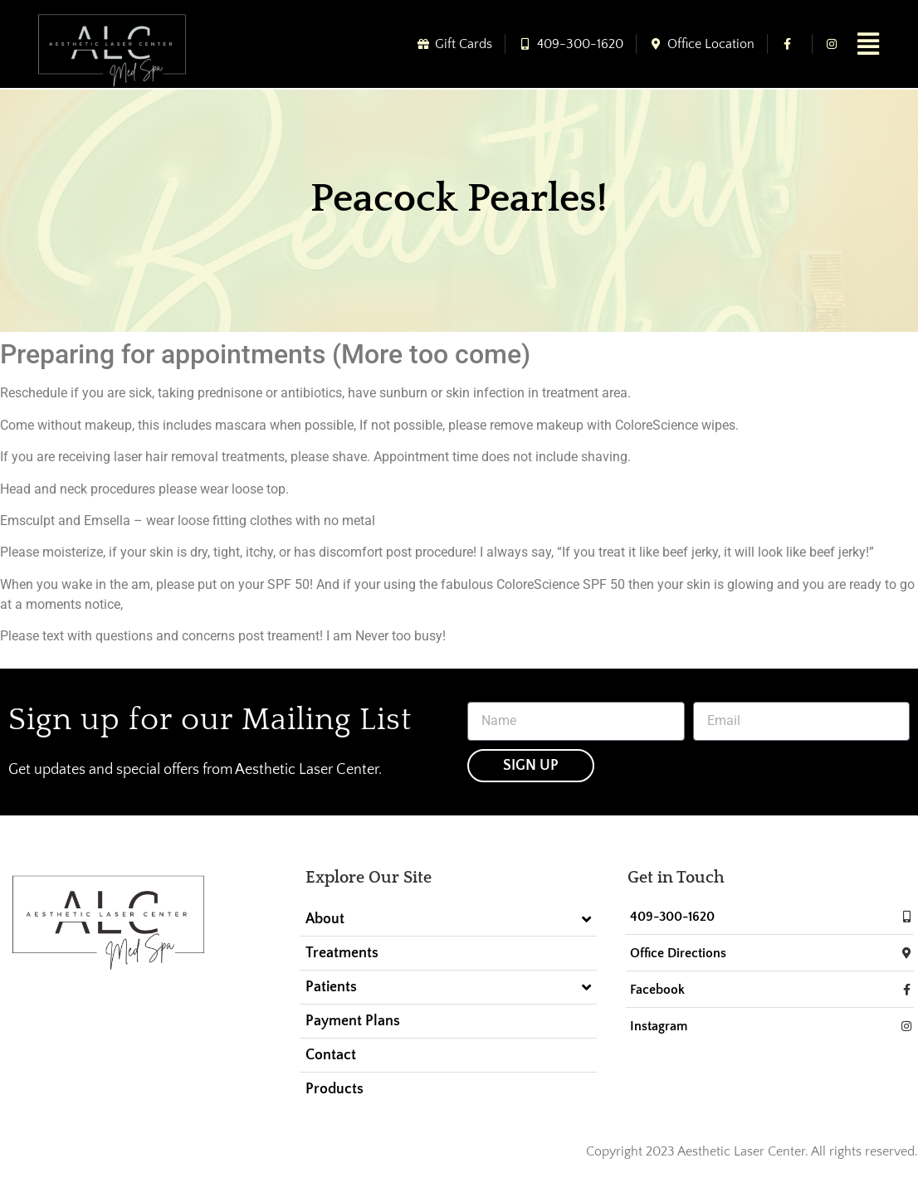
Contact (330, 1055)
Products (334, 1089)
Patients (447, 987)
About (447, 919)
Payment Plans (352, 1021)
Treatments (341, 953)
